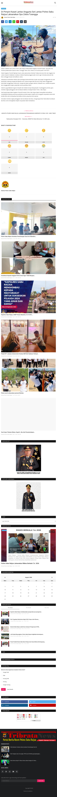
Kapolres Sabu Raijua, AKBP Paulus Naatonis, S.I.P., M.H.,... (17, 314)
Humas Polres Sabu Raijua (8, 17)
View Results (10, 689)
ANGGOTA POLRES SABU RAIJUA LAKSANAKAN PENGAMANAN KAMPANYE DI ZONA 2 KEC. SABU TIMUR (28, 113)
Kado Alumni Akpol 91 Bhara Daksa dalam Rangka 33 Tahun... (23, 760)
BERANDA (4, 8)
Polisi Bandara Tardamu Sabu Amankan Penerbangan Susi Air (23, 747)
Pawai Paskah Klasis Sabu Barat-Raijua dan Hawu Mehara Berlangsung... (27, 641)
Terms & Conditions (27, 791)
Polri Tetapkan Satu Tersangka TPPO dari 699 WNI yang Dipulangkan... (25, 753)
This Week (10, 607)
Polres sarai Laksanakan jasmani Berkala (12, 393)
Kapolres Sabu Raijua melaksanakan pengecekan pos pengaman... (26, 611)
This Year (47, 607)
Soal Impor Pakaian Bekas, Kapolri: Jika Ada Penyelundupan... (18, 432)
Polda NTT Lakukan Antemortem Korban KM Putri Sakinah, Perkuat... (20, 354)
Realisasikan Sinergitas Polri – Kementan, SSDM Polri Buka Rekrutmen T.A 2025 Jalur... (28, 119)
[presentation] (50, 531)
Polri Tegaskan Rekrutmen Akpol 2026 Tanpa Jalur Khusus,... (24, 619)
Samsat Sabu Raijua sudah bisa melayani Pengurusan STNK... (25, 626)
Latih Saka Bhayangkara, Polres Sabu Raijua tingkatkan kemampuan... (27, 634)
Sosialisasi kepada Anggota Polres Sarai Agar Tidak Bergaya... (18, 275)
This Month (28, 607)
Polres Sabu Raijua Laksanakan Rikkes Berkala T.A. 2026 (20, 563)
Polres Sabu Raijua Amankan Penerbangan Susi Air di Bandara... (18, 236)
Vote (3, 689)
